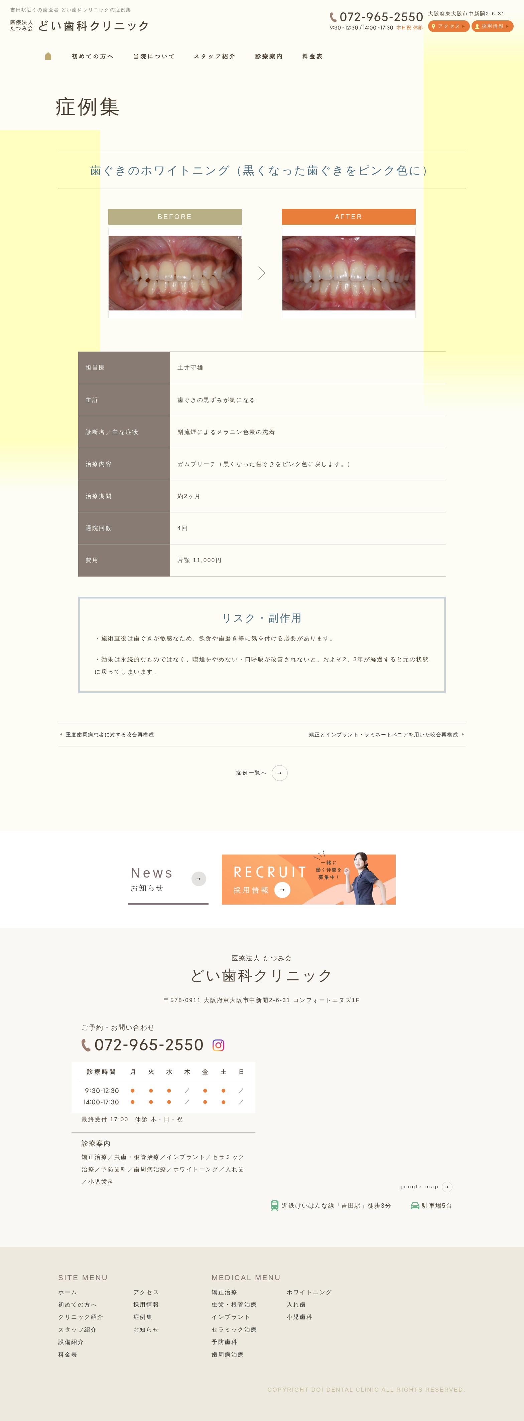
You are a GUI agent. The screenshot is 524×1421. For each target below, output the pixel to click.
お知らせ (152, 878)
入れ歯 (296, 1304)
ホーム (68, 1292)
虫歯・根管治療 (234, 1304)
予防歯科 (225, 1342)
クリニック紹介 (81, 1317)
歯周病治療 (228, 1355)
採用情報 (146, 1304)
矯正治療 (225, 1292)
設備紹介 (71, 1342)
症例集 (143, 1317)
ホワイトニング (310, 1292)
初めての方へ (77, 1304)
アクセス (146, 1292)
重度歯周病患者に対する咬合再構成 (110, 734)
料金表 (68, 1355)
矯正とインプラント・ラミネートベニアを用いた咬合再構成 (383, 734)
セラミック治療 (234, 1330)
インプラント (231, 1317)
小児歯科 (300, 1317)
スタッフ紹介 (77, 1330)
